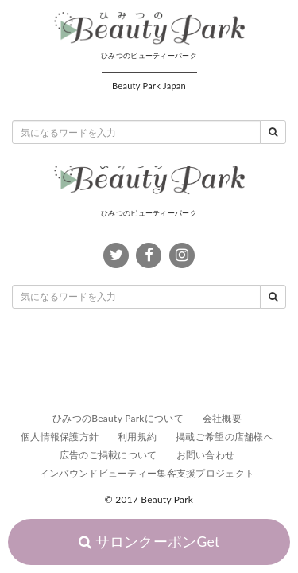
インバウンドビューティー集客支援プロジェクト (147, 473)
